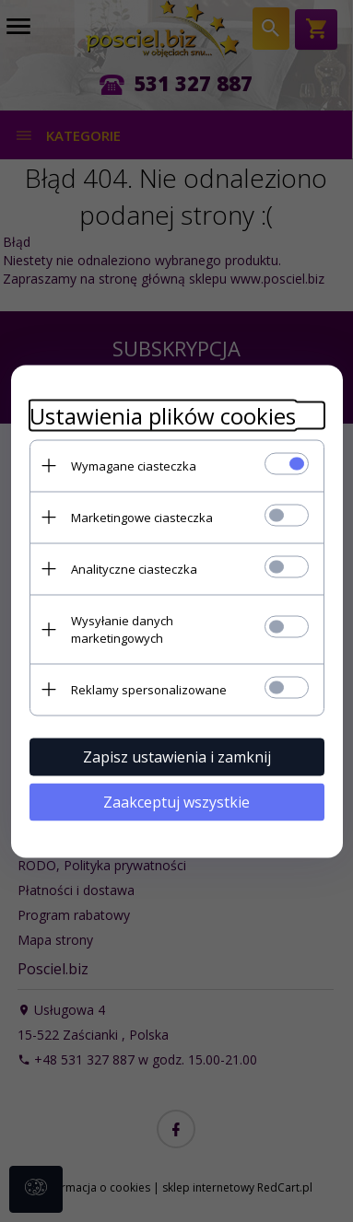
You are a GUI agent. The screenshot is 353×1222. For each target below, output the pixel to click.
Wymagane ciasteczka (133, 465)
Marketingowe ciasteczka (142, 516)
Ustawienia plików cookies (162, 415)
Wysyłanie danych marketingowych (122, 628)
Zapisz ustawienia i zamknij (177, 756)
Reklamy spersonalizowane (149, 689)
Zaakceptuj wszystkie (176, 801)
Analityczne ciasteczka (134, 568)
